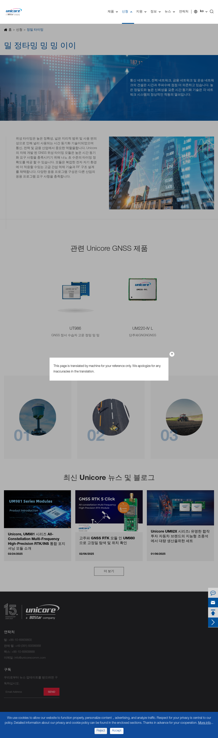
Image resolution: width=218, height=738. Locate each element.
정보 (156, 12)
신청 (128, 12)
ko (202, 11)
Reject (101, 730)
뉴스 (171, 12)
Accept (116, 730)
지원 (142, 12)
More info (204, 723)
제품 (114, 12)
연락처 (183, 11)
